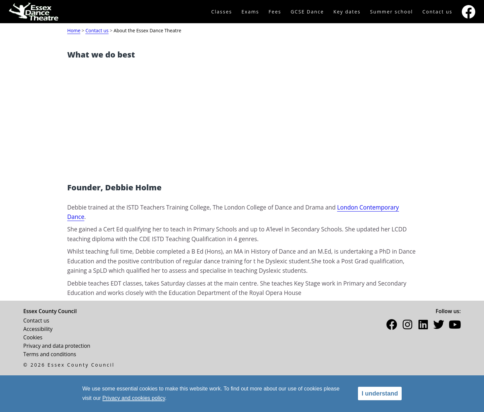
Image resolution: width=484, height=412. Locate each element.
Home (73, 30)
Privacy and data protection (56, 345)
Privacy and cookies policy (134, 398)
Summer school (391, 11)
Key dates (347, 11)
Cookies (32, 337)
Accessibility (37, 329)
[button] (392, 326)
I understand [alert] (380, 393)
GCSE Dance (307, 11)
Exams (250, 11)
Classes (221, 11)
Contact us (437, 11)
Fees (275, 11)
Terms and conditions (49, 354)
